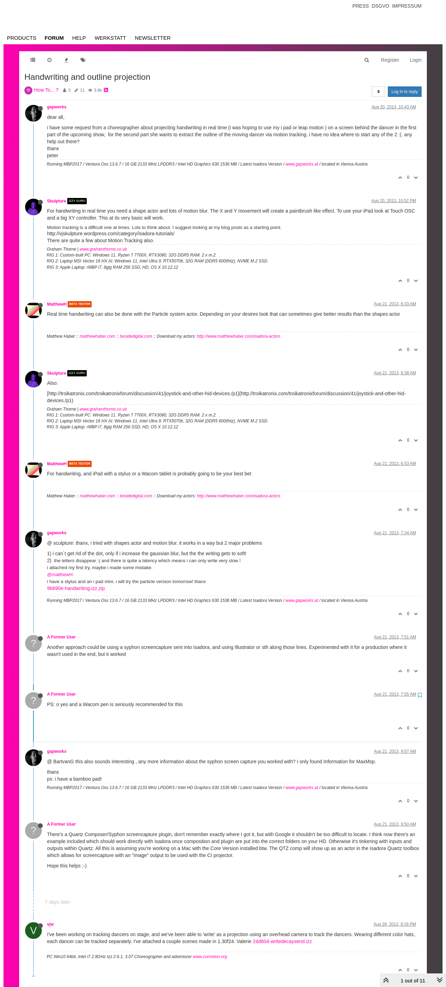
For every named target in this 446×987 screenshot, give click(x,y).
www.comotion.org (210, 956)
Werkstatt (110, 38)
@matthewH (60, 574)
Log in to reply (405, 91)
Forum (54, 38)
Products (21, 38)
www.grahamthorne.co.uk (103, 249)
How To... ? (46, 90)
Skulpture (56, 201)
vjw (50, 924)
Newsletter (153, 38)
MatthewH (57, 304)
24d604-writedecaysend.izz (282, 941)
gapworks (57, 107)
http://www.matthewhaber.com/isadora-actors (238, 336)
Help (79, 38)
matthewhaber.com (97, 336)
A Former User (61, 637)
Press (360, 6)
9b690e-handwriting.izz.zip (76, 588)
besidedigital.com (136, 336)
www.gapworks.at (301, 164)
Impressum (407, 6)
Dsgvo (381, 6)
